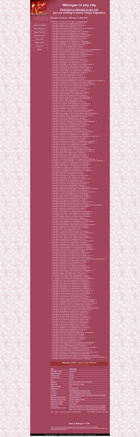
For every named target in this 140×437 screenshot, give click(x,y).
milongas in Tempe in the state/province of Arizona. (70, 329)
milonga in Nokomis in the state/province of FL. (69, 23)
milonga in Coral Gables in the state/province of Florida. (71, 85)
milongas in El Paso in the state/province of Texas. (70, 102)
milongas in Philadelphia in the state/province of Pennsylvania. (74, 241)
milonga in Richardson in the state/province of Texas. (70, 262)
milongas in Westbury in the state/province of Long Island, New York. (76, 352)
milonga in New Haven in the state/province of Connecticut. (73, 211)
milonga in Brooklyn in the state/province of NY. (69, 58)
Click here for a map (77, 384)
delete (56, 412)
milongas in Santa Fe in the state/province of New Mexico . (72, 291)
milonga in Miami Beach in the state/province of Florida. (71, 195)
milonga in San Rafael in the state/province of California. (72, 287)
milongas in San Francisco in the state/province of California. (74, 278)
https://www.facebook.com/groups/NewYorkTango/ (87, 395)
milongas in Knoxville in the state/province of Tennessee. (72, 157)
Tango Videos (39, 42)
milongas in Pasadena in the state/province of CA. (70, 239)
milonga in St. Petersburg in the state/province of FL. (70, 314)
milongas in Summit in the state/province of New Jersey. (72, 319)
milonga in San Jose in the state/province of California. (71, 280)
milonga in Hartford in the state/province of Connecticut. (71, 134)
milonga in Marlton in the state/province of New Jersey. (71, 182)
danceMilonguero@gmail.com (80, 393)
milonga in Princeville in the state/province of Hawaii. (70, 254)
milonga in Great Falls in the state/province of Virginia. (71, 125)
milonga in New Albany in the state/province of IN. (70, 210)
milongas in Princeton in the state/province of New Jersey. (72, 252)
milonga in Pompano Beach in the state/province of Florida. (73, 247)
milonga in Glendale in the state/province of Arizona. (70, 123)
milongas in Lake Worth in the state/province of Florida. (71, 165)
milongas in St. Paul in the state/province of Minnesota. (71, 313)
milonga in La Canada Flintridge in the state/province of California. (75, 159)
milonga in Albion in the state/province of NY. (68, 26)
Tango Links (39, 39)
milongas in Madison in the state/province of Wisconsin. (71, 175)
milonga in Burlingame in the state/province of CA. (70, 62)
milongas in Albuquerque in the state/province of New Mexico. (73, 28)
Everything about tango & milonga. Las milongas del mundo (81, 434)
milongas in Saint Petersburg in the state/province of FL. (72, 272)
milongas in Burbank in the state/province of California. (71, 61)
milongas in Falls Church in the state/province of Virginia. (72, 112)
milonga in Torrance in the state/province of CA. (69, 331)
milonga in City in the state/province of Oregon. (69, 76)
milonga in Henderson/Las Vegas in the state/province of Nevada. (75, 141)
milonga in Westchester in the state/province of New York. (72, 354)
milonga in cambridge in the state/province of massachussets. (73, 64)
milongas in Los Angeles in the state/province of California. (73, 170)
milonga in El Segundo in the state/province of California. (72, 103)
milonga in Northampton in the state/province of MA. (70, 223)
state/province (82, 21)
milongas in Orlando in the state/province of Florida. (70, 234)
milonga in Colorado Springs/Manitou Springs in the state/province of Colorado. (79, 80)
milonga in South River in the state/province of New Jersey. (73, 309)
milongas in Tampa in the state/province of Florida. (70, 324)
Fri (85, 365)
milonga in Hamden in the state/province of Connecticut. (72, 133)
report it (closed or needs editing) (70, 412)
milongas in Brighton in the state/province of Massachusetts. (73, 54)
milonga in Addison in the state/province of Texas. (69, 25)
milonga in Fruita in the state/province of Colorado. (70, 118)
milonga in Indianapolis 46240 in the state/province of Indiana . (74, 151)
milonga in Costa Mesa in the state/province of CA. (70, 87)
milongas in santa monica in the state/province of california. (73, 293)
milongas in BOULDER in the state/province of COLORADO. (73, 51)
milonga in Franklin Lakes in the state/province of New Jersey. (73, 115)
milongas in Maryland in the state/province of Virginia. (71, 183)
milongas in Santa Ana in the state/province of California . (72, 288)
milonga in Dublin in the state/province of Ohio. (69, 100)
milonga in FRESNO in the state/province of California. (71, 116)
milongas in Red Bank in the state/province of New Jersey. (72, 257)
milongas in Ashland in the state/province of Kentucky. (71, 36)
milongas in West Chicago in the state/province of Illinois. (72, 349)
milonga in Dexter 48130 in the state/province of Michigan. (72, 98)
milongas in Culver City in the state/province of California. (72, 89)
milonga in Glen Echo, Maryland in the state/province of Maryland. (75, 121)
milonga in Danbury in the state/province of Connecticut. (72, 92)
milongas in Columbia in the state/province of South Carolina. (73, 82)
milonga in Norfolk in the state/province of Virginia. (70, 218)
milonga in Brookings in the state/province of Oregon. (71, 56)
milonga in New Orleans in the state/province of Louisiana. (72, 213)
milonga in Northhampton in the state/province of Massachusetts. (74, 224)
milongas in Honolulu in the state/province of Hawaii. (70, 144)
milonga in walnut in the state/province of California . (70, 345)
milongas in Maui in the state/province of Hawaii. (69, 185)
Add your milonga (39, 25)
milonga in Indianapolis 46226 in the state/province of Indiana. (73, 149)
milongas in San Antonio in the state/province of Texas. (71, 275)
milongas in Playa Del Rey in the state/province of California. (73, 246)
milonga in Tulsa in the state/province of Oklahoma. (70, 337)
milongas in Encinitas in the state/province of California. (71, 105)
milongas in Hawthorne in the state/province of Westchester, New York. (76, 136)
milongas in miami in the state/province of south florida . (71, 193)
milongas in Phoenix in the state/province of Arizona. (70, 242)
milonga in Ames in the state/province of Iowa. (68, 30)
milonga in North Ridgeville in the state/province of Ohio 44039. (74, 221)
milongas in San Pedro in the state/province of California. (72, 285)
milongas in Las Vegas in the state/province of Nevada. (72, 167)
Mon (74, 365)
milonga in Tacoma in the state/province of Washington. (71, 322)
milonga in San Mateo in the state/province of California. (72, 283)
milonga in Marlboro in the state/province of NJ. (69, 180)
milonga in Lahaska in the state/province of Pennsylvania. (72, 164)
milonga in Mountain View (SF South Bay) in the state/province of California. (78, 205)
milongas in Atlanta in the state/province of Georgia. (70, 38)
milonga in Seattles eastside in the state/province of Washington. (74, 300)
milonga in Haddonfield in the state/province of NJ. (70, 128)
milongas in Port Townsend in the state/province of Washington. (74, 249)
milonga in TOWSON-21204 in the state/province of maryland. (73, 332)
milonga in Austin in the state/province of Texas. (69, 40)
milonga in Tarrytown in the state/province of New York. (71, 326)
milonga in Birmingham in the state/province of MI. (70, 44)
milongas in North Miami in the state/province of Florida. (71, 219)
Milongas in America (58, 18)
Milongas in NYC (69, 363)
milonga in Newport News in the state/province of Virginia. (72, 216)
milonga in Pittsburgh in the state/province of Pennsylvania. (73, 244)
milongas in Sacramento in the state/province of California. (72, 270)
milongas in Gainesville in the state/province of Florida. (71, 120)
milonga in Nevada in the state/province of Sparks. (70, 208)
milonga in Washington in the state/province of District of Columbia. (75, 347)
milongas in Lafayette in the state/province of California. (71, 162)
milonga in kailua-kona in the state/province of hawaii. (71, 156)
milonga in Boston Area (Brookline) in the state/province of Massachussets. (78, 49)
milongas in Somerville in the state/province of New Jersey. (72, 306)
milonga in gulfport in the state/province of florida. (69, 126)
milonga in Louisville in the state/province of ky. (69, 172)
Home (39, 49)
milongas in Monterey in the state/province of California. (71, 203)
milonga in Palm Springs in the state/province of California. (72, 237)
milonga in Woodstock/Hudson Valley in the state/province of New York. (76, 355)
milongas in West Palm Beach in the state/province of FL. (72, 350)
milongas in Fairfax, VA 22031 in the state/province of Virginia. (73, 110)
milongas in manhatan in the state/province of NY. (69, 177)
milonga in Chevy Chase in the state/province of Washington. (73, 71)
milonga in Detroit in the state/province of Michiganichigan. (72, 97)
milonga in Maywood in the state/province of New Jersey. (72, 187)
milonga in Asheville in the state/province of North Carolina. (73, 35)
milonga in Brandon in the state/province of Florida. (70, 53)
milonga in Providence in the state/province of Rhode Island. (73, 255)
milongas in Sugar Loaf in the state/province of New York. (72, 318)
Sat (88, 365)
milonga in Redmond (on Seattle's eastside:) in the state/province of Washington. (80, 259)
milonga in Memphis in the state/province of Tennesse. (71, 190)
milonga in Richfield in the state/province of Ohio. (69, 264)
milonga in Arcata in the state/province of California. (70, 33)
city (73, 21)
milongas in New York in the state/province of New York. (72, 215)
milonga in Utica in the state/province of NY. (68, 340)
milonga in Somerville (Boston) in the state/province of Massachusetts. (76, 308)
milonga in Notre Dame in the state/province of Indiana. (71, 228)
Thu (83, 365)
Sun (71, 365)
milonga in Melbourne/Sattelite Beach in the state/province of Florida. (76, 188)
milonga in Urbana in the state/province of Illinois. (69, 339)
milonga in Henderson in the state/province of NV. (69, 139)
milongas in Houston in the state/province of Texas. (70, 146)
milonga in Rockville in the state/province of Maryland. (71, 269)
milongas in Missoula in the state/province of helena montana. (73, 201)
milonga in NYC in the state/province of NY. (67, 229)
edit (52, 412)
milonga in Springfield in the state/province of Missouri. (71, 311)
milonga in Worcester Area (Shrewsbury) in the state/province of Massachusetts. (79, 357)
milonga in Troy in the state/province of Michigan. (69, 334)
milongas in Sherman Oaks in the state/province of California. (73, 305)
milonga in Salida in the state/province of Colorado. (70, 273)
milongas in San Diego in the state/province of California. (73, 277)
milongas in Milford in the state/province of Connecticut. (71, 198)
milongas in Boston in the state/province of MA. (69, 48)
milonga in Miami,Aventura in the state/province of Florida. (72, 197)
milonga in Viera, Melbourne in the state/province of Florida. (73, 344)
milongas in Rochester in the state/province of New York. (72, 267)
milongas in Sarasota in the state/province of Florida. (70, 295)
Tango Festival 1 (39, 32)
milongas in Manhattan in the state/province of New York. (72, 179)
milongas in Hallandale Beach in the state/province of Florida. (73, 131)
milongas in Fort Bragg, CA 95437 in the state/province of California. (75, 113)
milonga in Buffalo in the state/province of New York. (70, 59)
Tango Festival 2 (39, 35)
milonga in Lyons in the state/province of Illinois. (69, 174)
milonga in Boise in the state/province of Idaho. (69, 46)
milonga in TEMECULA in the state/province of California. (72, 327)
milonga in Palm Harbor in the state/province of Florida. (71, 236)
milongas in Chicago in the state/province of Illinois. (71, 72)
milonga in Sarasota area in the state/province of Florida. (72, 296)
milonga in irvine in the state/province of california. (70, 152)
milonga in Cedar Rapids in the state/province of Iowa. (71, 66)
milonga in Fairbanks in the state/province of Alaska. (70, 108)
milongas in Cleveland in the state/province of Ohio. (70, 77)
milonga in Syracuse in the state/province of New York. (71, 321)
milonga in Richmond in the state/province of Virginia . (71, 265)
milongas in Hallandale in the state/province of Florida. (71, 130)
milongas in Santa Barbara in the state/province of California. (73, 290)
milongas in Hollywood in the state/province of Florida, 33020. (73, 143)
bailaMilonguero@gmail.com (80, 391)
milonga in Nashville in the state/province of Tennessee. (71, 206)
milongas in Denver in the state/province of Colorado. (71, 95)
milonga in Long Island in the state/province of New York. (72, 169)
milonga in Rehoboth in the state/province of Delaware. (71, 260)
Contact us (39, 46)
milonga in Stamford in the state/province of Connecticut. (72, 316)
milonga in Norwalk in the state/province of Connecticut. (71, 226)
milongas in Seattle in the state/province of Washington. (71, 298)
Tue (77, 365)
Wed (80, 365)
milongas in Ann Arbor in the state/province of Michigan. (71, 31)
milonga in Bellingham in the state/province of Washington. (72, 43)
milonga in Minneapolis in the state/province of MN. (70, 200)
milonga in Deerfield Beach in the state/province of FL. (71, 94)
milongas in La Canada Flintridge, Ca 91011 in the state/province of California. (79, 161)
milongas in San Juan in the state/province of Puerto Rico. (72, 282)
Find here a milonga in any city (79, 9)
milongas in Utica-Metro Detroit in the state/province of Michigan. (74, 342)
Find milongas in (39, 28)
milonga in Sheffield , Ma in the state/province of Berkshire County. (75, 303)
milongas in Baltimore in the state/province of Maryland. (71, 41)
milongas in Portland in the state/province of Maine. (70, 251)
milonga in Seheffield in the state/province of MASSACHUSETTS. (75, 301)
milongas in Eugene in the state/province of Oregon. (70, 107)
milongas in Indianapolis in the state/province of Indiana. (72, 148)
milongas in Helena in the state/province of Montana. (70, 138)
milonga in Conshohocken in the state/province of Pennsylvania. (74, 84)
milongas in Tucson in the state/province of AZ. (69, 336)
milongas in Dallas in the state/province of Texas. (69, 90)
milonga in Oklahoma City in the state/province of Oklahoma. (73, 233)
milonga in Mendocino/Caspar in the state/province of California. (74, 192)
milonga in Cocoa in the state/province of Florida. (69, 79)
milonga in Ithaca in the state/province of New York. (70, 154)
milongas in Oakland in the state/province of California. (71, 231)
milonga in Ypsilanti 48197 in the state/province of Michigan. (73, 358)
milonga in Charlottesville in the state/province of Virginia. (72, 69)
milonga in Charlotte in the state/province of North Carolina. (73, 67)
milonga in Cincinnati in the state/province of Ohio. (70, 74)
